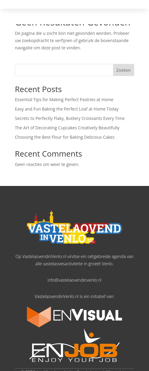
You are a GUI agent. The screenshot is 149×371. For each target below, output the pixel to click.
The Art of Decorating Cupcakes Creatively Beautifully (67, 128)
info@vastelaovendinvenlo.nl (74, 280)
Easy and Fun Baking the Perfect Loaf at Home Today (66, 109)
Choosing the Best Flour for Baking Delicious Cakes (65, 137)
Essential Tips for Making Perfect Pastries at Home (64, 99)
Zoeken (123, 70)
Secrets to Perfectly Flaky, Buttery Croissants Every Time (70, 118)
